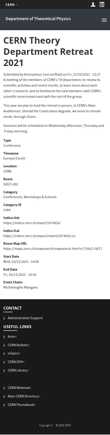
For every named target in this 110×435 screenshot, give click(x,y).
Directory (101, 4)
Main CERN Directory (24, 396)
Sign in (92, 4)
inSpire (15, 353)
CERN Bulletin (19, 345)
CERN (12, 4)
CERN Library (19, 370)
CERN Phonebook (22, 405)
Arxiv (13, 337)
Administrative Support (25, 318)
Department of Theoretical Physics (38, 19)
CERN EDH (17, 362)
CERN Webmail (20, 388)
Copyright (46, 426)
